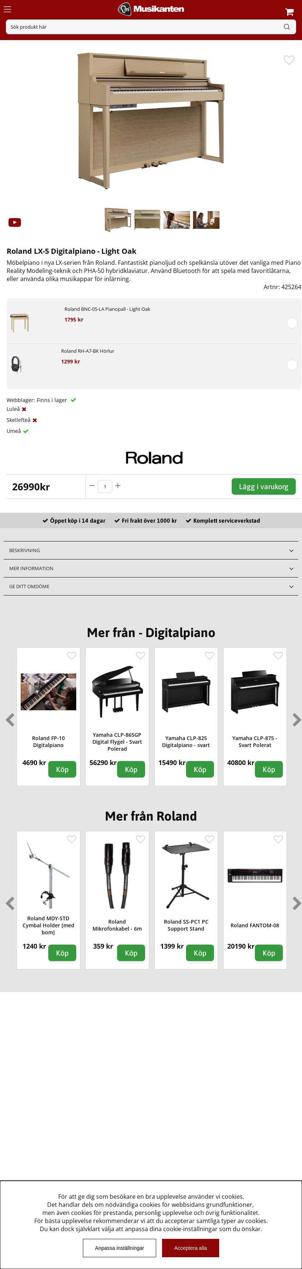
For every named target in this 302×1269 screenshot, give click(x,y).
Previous (8, 717)
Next (295, 717)
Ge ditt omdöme (29, 586)
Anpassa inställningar (119, 1248)
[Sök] (151, 26)
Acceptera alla (190, 1248)
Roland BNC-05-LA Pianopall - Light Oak (107, 309)
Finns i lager (53, 400)
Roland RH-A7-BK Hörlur (87, 351)
